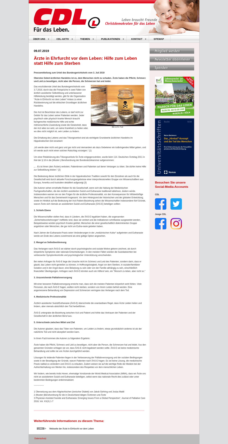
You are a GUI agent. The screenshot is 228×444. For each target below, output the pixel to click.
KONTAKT (139, 39)
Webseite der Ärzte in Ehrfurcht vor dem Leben (71, 428)
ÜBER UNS (41, 39)
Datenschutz (40, 438)
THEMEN (87, 39)
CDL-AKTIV (64, 39)
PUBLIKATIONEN (112, 39)
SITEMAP (159, 39)
